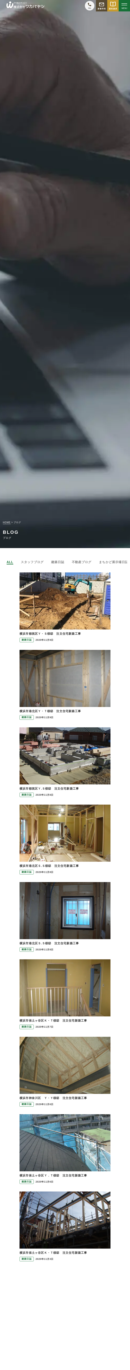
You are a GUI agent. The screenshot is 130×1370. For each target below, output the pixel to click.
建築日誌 (57, 562)
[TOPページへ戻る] (25, 5)
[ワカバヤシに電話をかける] (89, 5)
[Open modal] (124, 5)
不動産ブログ (81, 562)
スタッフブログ (32, 562)
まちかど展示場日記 (113, 562)
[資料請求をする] (113, 5)
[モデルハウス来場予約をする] (101, 5)
